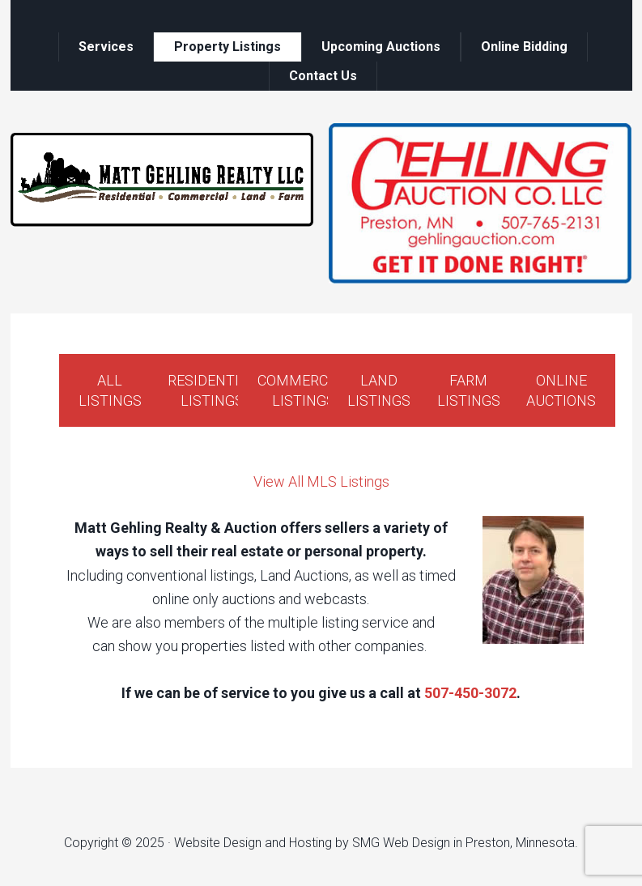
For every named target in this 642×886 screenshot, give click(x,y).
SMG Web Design (401, 842)
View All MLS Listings (321, 481)
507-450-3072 (470, 692)
